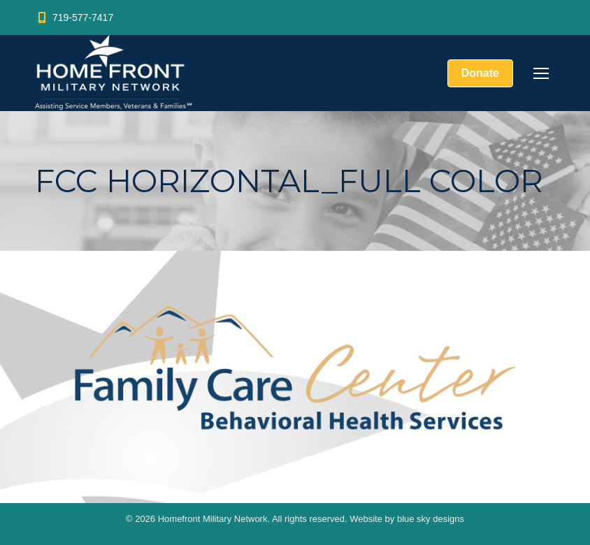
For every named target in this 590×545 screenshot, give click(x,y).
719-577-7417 (74, 17)
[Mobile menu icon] (541, 73)
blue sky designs (430, 519)
